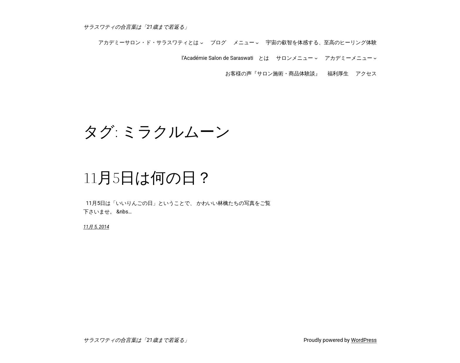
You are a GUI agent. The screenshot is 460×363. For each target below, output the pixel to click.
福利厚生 (338, 73)
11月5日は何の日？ (147, 177)
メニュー (243, 42)
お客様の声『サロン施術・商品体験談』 (272, 73)
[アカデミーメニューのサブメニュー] (375, 58)
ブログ (218, 42)
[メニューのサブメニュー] (257, 42)
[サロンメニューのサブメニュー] (316, 58)
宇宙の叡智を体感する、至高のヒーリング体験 (321, 42)
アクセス (366, 73)
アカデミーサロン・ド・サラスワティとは (148, 42)
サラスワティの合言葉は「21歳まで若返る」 (136, 27)
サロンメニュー (294, 58)
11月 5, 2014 (96, 227)
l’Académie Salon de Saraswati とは (225, 58)
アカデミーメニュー (348, 58)
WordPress (364, 340)
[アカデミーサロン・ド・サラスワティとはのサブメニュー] (201, 42)
